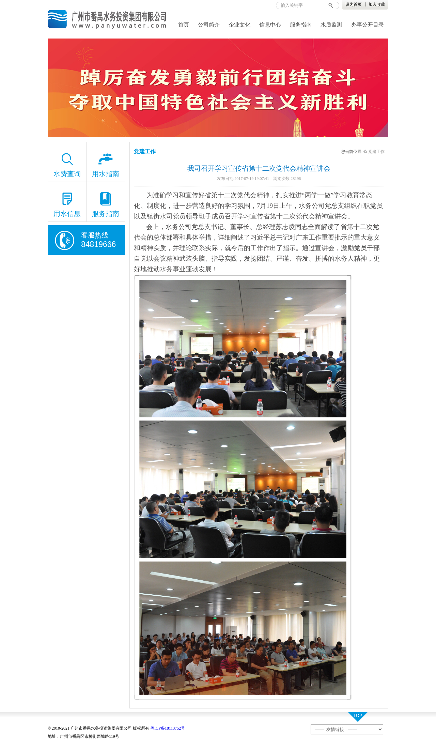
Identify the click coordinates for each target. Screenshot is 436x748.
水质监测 (331, 25)
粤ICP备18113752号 (167, 728)
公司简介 (209, 25)
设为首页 (353, 4)
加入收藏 (377, 4)
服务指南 (301, 25)
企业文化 (239, 25)
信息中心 (270, 25)
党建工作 (374, 151)
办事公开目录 (367, 25)
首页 (183, 25)
